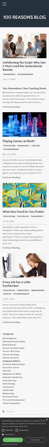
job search (7, 294)
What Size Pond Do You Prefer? (23, 211)
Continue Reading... (12, 107)
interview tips (10, 380)
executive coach (11, 367)
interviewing (9, 383)
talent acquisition (11, 403)
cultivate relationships (14, 364)
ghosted (7, 371)
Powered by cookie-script (10, 444)
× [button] (47, 420)
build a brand (9, 345)
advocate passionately (14, 341)
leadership (36, 145)
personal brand (10, 396)
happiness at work (37, 290)
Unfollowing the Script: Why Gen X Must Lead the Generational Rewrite (24, 66)
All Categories (10, 338)
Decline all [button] (35, 440)
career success (23, 216)
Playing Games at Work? (19, 141)
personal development (25, 74)
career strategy (9, 145)
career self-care (11, 351)
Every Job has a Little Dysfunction (16, 284)
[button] (24, 434)
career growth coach (13, 348)
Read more (23, 426)
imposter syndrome (12, 377)
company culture (9, 74)
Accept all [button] (13, 440)
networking (8, 393)
